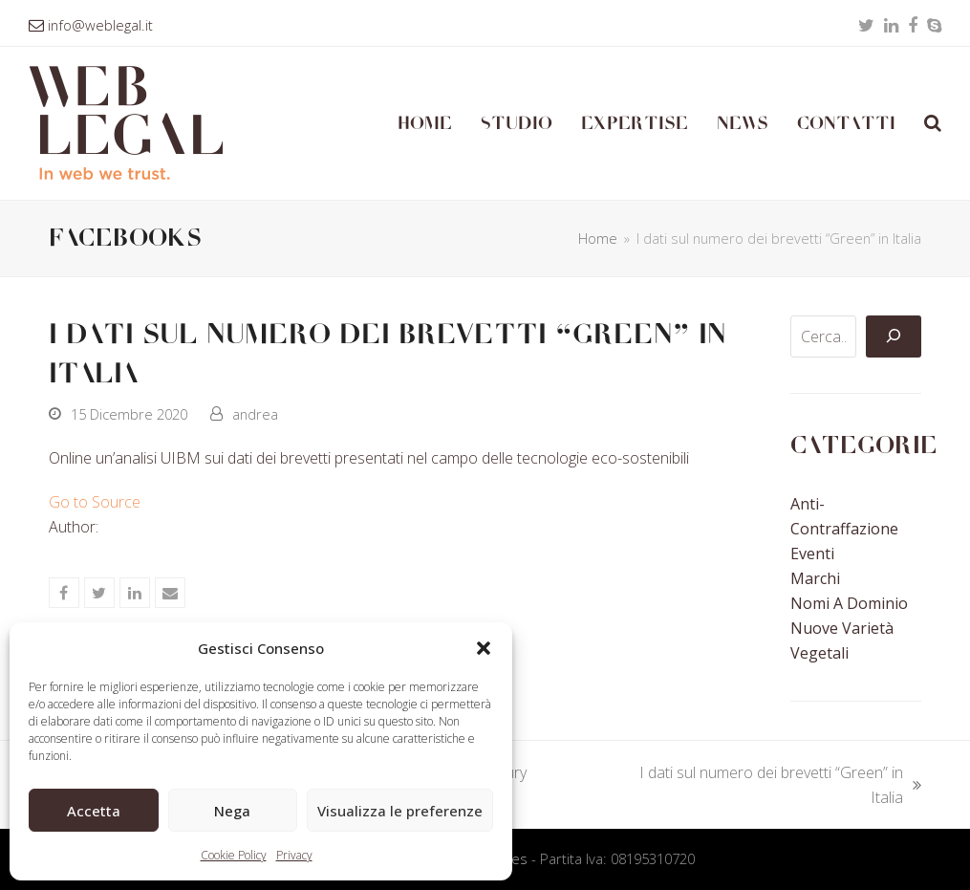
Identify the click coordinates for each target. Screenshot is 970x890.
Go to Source (94, 501)
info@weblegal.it (100, 24)
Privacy (294, 855)
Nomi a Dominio (849, 603)
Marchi (815, 578)
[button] (483, 648)
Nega (232, 810)
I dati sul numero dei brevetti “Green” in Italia (767, 786)
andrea (255, 413)
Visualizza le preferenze (400, 810)
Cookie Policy (234, 855)
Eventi (812, 553)
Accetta (93, 810)
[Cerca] (893, 336)
